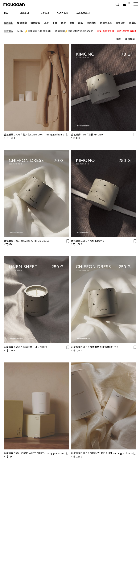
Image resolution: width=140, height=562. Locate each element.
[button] (8, 22)
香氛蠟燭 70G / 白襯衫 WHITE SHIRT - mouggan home (34, 453)
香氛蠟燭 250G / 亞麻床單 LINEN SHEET (25, 347)
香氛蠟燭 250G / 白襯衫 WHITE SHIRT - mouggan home (102, 453)
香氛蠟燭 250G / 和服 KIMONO (87, 240)
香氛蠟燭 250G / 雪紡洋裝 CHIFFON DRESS (94, 347)
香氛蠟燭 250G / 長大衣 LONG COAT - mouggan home (34, 134)
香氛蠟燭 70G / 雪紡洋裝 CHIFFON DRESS (26, 240)
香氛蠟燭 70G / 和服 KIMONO (87, 134)
